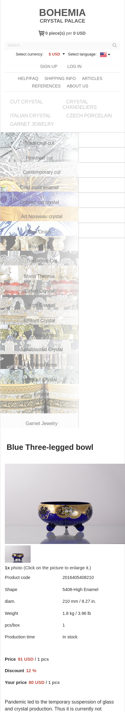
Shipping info (60, 77)
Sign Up (48, 65)
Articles (92, 77)
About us (77, 85)
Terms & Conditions (70, 706)
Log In (74, 65)
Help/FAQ (28, 77)
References (46, 85)
